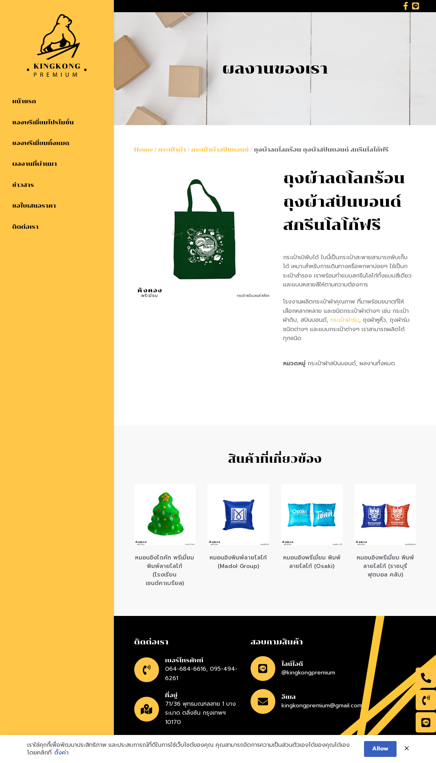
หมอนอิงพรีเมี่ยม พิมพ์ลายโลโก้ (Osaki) (311, 561)
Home (143, 149)
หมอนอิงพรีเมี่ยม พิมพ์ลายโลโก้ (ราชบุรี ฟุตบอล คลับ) (385, 566)
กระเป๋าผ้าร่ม (344, 320)
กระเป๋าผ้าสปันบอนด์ (220, 149)
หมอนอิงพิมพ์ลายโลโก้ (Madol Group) (238, 561)
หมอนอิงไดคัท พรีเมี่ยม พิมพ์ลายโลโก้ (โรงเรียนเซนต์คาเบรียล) (164, 570)
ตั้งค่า (61, 753)
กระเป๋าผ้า (172, 149)
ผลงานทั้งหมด (377, 363)
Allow (380, 748)
